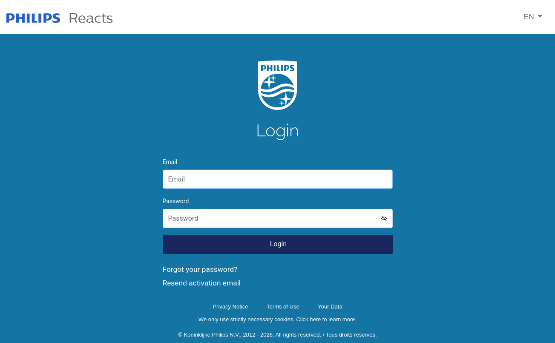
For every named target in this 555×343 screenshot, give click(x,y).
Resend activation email (202, 283)
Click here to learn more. (326, 319)
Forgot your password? (200, 269)
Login (277, 244)
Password (176, 201)
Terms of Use (283, 306)
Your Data (330, 306)
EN (530, 16)
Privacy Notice (230, 306)
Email (170, 162)
